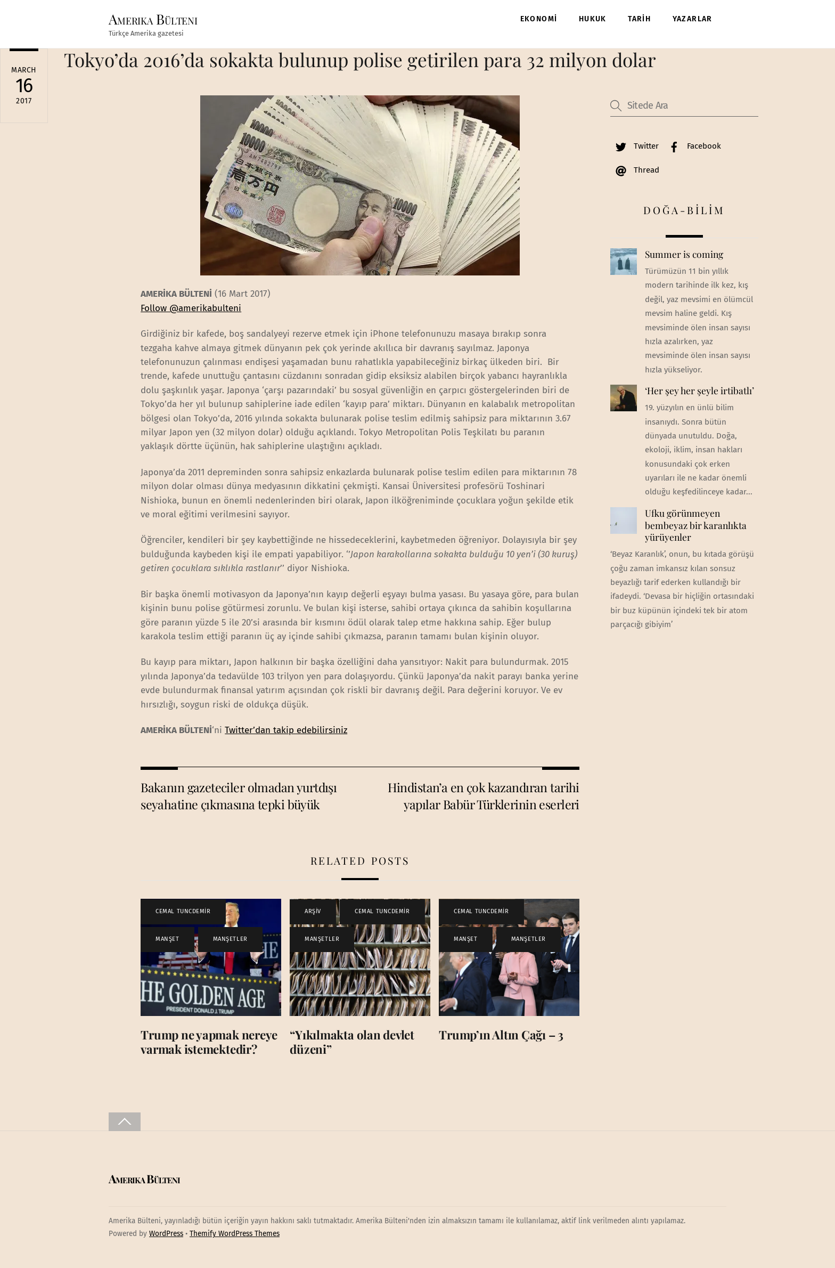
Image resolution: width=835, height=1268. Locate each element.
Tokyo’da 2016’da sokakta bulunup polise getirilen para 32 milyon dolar (360, 61)
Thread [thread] (634, 172)
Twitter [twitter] (634, 148)
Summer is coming (684, 257)
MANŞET (167, 941)
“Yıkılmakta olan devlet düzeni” (352, 1044)
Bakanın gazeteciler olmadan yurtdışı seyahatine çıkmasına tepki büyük (239, 798)
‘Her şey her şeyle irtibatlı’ (699, 393)
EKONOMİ (539, 19)
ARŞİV (313, 913)
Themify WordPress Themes (235, 1236)
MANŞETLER (230, 941)
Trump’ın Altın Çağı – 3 (501, 1037)
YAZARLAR (693, 19)
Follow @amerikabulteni (191, 310)
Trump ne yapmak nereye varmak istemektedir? (209, 1044)
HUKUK (593, 19)
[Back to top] (125, 1124)
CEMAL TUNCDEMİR (182, 913)
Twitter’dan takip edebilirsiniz (286, 732)
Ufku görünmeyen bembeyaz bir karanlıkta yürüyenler (696, 527)
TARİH (639, 19)
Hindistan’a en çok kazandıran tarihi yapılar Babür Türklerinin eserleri (483, 798)
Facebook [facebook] (692, 148)
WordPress (166, 1236)
